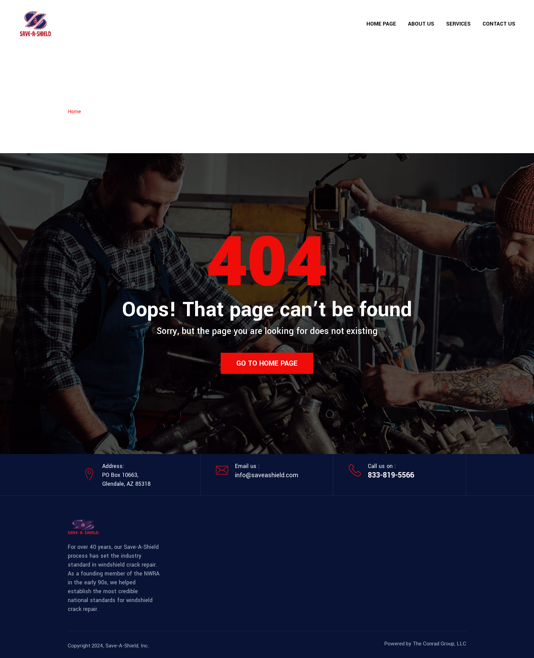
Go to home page (267, 363)
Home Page (381, 24)
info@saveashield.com (266, 475)
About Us (421, 24)
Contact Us (499, 24)
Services (458, 24)
